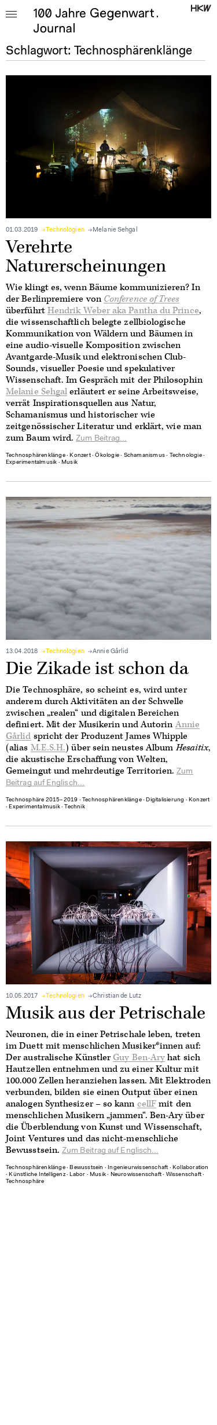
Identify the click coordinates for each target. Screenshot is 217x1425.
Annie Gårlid (110, 652)
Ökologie (107, 456)
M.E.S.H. (48, 748)
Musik (69, 463)
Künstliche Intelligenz (37, 1175)
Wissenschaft (183, 1175)
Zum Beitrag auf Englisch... (110, 1151)
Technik (74, 807)
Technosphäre (25, 1182)
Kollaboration (190, 1168)
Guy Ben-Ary (139, 1058)
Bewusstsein (86, 1168)
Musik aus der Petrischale (105, 1013)
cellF (146, 1104)
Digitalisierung (165, 800)
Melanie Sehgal (115, 230)
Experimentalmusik (31, 463)
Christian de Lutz (117, 996)
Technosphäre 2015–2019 (42, 800)
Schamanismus (144, 456)
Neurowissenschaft (136, 1175)
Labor (77, 1175)
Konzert (79, 456)
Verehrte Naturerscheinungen (86, 257)
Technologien (65, 230)
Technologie (186, 456)
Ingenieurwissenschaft (138, 1168)
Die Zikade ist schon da (97, 668)
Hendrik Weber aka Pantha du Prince (123, 311)
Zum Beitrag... (101, 439)
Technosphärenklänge (35, 456)
